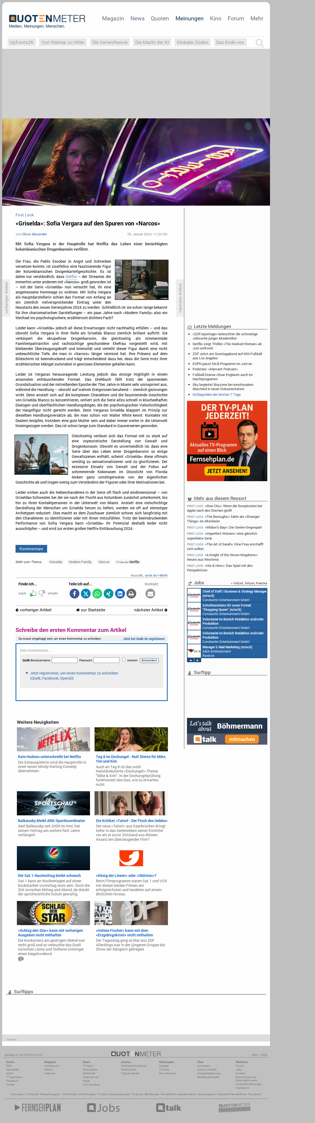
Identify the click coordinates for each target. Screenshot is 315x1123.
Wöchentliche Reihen (134, 1066)
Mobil (9, 1073)
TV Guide (137, 1094)
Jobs (239, 1069)
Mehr (256, 18)
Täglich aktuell (130, 1073)
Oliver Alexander (34, 234)
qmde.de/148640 (156, 575)
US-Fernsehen (91, 1084)
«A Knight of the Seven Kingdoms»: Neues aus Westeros (222, 557)
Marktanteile (128, 1069)
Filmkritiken (70, 1094)
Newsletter (12, 1069)
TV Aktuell (32, 1094)
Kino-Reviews (167, 1073)
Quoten (160, 18)
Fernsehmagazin (50, 1094)
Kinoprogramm (207, 1094)
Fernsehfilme (169, 1094)
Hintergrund (51, 1066)
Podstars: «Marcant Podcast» (215, 369)
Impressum (242, 1088)
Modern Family (80, 562)
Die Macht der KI (152, 42)
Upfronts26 (21, 42)
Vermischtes (90, 1069)
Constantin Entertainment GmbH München (227, 595)
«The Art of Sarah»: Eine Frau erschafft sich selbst (225, 546)
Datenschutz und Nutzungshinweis (246, 1078)
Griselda (56, 562)
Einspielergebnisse (208, 1073)
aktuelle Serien (187, 1094)
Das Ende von (230, 42)
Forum (236, 18)
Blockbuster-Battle (208, 1077)
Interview (49, 1073)
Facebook (12, 1081)
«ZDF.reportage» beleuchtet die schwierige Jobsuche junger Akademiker (225, 336)
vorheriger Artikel (33, 609)
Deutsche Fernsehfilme (232, 1094)
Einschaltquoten (120, 1094)
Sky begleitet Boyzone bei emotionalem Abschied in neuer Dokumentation (223, 386)
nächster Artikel (150, 609)
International (91, 1077)
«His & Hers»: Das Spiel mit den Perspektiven (220, 567)
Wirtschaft (89, 1073)
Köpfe (86, 1081)
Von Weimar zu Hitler (63, 42)
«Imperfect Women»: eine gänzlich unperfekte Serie (222, 535)
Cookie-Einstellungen (249, 1084)
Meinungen (189, 18)
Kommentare (31, 548)
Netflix (71, 276)
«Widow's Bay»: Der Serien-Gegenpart (224, 527)
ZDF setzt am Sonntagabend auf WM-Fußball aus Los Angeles (227, 355)
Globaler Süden (192, 42)
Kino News (18, 1094)
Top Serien (254, 1094)
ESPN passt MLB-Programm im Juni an (222, 363)
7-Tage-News (14, 1077)
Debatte (163, 1066)
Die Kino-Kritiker (207, 1069)
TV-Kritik (164, 1069)
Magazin (113, 18)
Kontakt (240, 1073)
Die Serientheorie (110, 42)
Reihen (48, 1069)
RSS (8, 1066)
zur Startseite (90, 609)
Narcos (104, 562)
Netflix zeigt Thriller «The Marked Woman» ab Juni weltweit (227, 346)
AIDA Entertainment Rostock (220, 651)
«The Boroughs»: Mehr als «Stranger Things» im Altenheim (223, 518)
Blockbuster (152, 1094)
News (137, 18)
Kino (216, 18)
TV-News (88, 1066)
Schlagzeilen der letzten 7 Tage (217, 394)
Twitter (10, 1084)
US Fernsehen (87, 1094)
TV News (103, 1094)
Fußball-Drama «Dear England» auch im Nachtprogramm (223, 376)
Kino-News (204, 1066)
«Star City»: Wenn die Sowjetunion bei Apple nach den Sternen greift (224, 507)
